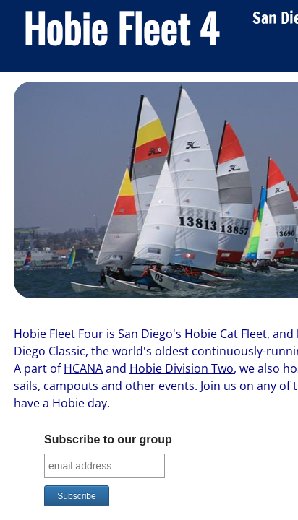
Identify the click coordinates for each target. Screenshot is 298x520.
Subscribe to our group (108, 439)
